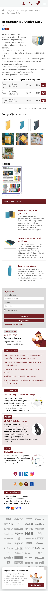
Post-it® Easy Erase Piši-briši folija (19, 395)
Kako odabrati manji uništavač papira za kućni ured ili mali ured (22, 363)
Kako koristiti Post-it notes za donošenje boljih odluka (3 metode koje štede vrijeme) (22, 356)
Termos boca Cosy (27, 266)
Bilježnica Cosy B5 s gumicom (27, 212)
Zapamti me (10, 310)
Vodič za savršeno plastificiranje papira (20, 376)
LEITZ (4, 25)
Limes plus (10, 3)
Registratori (33, 10)
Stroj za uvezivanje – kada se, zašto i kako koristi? (21, 370)
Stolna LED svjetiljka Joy (15, 452)
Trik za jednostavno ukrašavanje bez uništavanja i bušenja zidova (24, 381)
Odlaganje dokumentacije (16, 10)
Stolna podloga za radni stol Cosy (29, 239)
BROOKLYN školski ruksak (15, 421)
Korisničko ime (10, 295)
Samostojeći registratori (11, 13)
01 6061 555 (10, 335)
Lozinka (7, 303)
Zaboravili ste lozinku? (13, 325)
